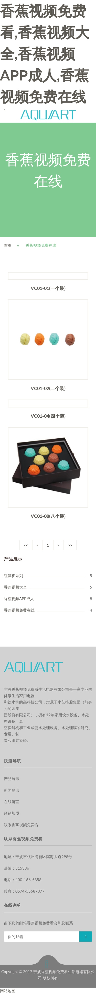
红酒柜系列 (13, 575)
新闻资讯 (11, 790)
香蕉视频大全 (15, 587)
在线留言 (11, 801)
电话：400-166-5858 (22, 879)
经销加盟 (11, 813)
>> (70, 545)
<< (26, 545)
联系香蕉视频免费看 (21, 824)
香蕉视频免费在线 (19, 610)
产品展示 (11, 778)
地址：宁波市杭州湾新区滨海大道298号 (38, 856)
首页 (8, 245)
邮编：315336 (16, 868)
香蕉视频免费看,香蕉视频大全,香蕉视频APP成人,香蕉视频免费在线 (44, 53)
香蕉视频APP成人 (19, 598)
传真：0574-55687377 (24, 891)
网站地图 (7, 990)
